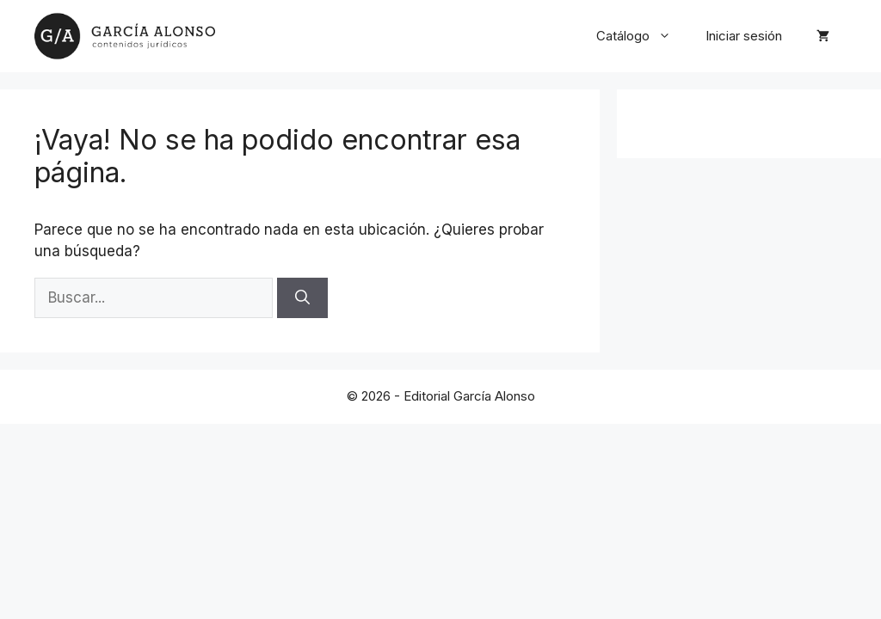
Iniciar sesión (743, 36)
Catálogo (642, 36)
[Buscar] (302, 298)
